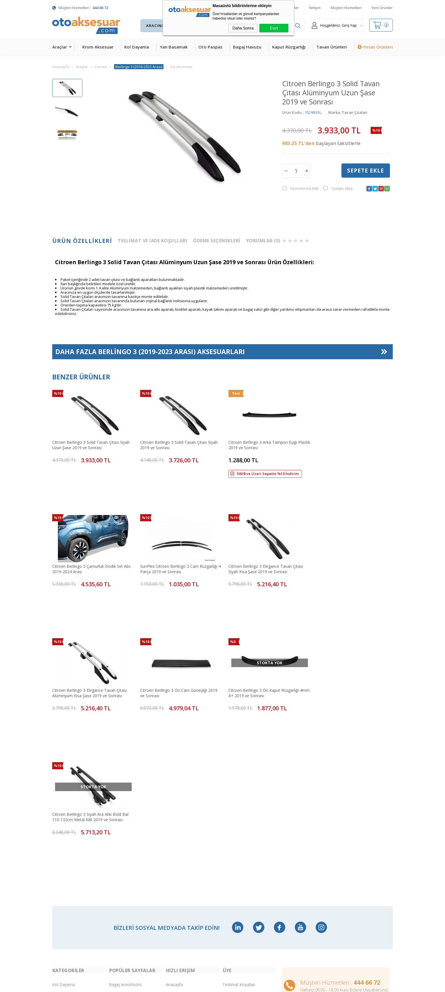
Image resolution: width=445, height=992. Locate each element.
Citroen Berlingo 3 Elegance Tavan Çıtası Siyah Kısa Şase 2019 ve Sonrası (175, 544)
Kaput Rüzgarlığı (289, 47)
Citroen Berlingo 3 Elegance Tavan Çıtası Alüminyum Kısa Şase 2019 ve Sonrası (261, 544)
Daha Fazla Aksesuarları (150, 352)
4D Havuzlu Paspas (70, 838)
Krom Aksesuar (98, 47)
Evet (274, 28)
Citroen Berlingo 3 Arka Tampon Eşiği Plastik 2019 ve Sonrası (258, 444)
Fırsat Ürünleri (378, 47)
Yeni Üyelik (232, 802)
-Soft (193, 984)
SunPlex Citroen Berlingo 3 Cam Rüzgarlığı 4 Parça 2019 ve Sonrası (90, 544)
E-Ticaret (206, 984)
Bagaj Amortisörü (125, 790)
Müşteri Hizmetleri (346, 7)
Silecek (115, 874)
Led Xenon (62, 921)
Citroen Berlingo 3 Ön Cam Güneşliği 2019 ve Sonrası (348, 544)
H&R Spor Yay (65, 910)
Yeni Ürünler (382, 7)
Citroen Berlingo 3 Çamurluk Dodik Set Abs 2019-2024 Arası (349, 444)
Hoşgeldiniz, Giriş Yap (334, 25)
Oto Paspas (210, 47)
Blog (170, 850)
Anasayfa (174, 790)
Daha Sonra (243, 28)
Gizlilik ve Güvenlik (238, 862)
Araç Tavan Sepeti (125, 838)
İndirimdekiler (178, 814)
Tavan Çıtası (63, 862)
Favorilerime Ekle (300, 188)
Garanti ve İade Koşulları (244, 850)
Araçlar (59, 47)
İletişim (315, 7)
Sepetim (173, 838)
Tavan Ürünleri (331, 47)
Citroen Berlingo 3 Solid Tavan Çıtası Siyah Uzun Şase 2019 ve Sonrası (91, 444)
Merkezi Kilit (120, 802)
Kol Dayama (136, 47)
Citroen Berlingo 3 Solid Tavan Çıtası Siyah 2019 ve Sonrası (177, 444)
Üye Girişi (231, 826)
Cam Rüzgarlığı (65, 874)
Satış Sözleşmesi (237, 838)
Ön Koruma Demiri (126, 862)
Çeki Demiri (119, 814)
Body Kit (60, 898)
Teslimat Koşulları (238, 790)
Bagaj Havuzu (247, 47)
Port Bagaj (119, 886)
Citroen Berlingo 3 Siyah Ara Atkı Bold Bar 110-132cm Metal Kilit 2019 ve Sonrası (176, 645)
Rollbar (115, 850)
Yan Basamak (174, 47)
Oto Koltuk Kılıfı (66, 886)
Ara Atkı (116, 826)
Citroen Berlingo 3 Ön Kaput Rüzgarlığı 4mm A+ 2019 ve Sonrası (87, 645)
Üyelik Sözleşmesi (238, 814)
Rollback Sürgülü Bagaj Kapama (130, 898)
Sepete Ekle (365, 170)
